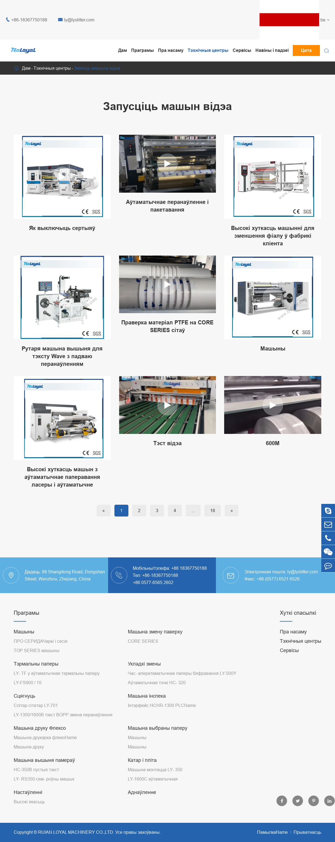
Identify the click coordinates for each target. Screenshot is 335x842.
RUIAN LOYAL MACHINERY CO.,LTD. (76, 832)
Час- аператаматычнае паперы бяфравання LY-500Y (182, 673)
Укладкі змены (144, 664)
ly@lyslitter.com (76, 20)
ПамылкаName (272, 832)
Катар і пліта (142, 760)
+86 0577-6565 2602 (153, 582)
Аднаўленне (142, 792)
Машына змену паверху (155, 632)
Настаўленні (28, 792)
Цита (306, 50)
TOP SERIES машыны (37, 650)
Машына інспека (147, 696)
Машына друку (29, 746)
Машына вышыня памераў (44, 760)
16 (212, 510)
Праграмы (142, 50)
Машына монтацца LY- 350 (155, 769)
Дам (122, 50)
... (193, 510)
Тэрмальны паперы (36, 664)
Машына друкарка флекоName (45, 737)
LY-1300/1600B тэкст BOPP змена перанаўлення (63, 714)
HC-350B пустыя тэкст (36, 769)
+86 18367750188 (189, 568)
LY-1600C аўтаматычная (153, 778)
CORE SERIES (143, 641)
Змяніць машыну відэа (97, 68)
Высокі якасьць (29, 801)
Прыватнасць (307, 832)
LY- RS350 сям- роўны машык (44, 778)
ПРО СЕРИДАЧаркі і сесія (40, 641)
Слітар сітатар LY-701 (36, 705)
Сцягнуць (24, 696)
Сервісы (242, 50)
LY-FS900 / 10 (27, 682)
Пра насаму (171, 50)
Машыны (24, 632)
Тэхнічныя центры (208, 50)
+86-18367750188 (26, 20)
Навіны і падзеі (272, 50)
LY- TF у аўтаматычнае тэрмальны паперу (57, 673)
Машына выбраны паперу (157, 728)
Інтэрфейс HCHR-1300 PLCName (162, 705)
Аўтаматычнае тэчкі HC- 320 (157, 682)
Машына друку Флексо (40, 728)
